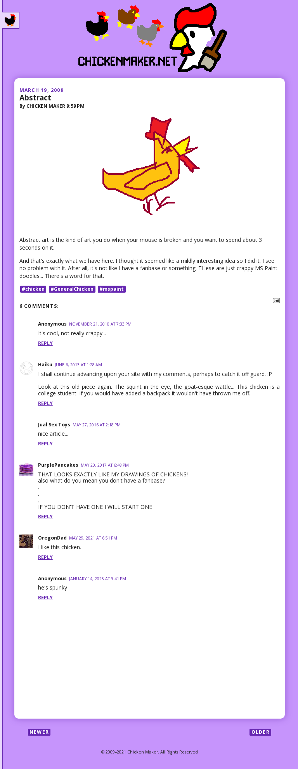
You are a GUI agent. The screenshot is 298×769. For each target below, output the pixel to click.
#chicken (33, 289)
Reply (45, 343)
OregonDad (52, 538)
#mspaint (111, 289)
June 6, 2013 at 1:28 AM (78, 364)
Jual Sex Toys (54, 424)
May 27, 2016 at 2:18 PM (97, 425)
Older (260, 732)
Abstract (35, 97)
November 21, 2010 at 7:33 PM (100, 324)
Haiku (45, 364)
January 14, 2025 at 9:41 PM (97, 578)
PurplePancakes (58, 465)
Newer (39, 732)
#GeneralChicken (72, 289)
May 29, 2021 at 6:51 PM (93, 538)
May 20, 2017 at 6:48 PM (105, 465)
